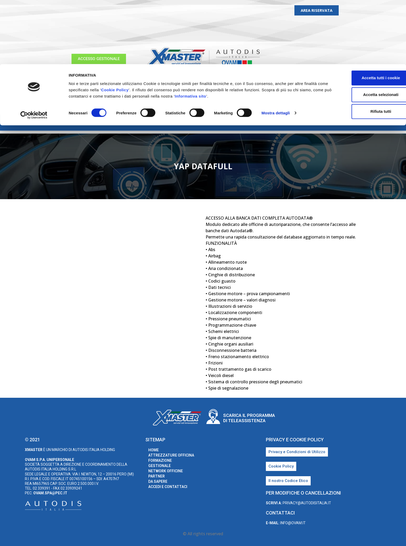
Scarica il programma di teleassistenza (249, 418)
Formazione (151, 122)
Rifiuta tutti (362, 47)
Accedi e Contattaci (322, 122)
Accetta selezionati (362, 30)
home (68, 122)
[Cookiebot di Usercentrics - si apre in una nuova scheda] (34, 51)
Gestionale (183, 122)
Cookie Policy (139, 25)
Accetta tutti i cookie (362, 13)
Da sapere (283, 122)
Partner (256, 122)
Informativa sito (236, 31)
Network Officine (221, 122)
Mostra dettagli (275, 48)
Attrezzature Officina (106, 122)
